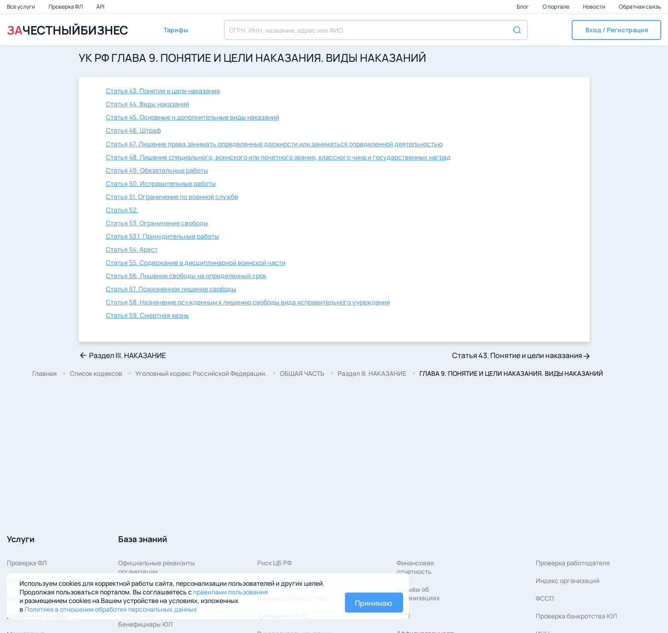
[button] (616, 30)
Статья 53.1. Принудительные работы (162, 236)
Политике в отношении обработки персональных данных (111, 609)
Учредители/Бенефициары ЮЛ (145, 619)
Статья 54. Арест (132, 249)
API (100, 6)
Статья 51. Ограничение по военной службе (172, 196)
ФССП (545, 598)
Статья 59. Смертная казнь (147, 315)
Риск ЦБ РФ (274, 562)
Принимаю (373, 603)
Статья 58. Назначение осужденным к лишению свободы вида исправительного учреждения (248, 302)
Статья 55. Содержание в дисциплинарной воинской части (195, 262)
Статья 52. (122, 209)
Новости (594, 6)
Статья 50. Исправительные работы (161, 183)
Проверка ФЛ (66, 6)
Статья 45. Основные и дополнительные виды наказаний (192, 117)
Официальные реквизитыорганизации (156, 567)
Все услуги (21, 6)
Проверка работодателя (573, 562)
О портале (556, 6)
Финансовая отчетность (415, 567)
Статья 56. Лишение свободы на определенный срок (186, 275)
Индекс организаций (567, 580)
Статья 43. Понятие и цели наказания (163, 90)
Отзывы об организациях (418, 593)
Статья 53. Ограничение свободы (157, 223)
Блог (523, 6)
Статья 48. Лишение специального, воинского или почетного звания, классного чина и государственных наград (278, 157)
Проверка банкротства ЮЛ (576, 616)
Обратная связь (640, 6)
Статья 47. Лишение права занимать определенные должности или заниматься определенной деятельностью (274, 144)
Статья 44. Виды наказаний (147, 104)
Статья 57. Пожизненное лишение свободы (171, 288)
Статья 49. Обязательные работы (157, 170)
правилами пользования (230, 592)
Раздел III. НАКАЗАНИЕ (122, 355)
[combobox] (376, 30)
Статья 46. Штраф (133, 130)
